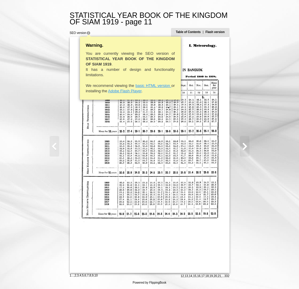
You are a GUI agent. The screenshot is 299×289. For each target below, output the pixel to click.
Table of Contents (188, 32)
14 (190, 276)
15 (194, 276)
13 (186, 276)
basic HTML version (153, 85)
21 (219, 276)
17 (203, 276)
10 (96, 275)
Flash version (214, 32)
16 (198, 276)
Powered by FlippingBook (149, 282)
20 (215, 276)
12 (182, 276)
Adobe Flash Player (125, 91)
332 (227, 276)
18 (207, 276)
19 (211, 276)
